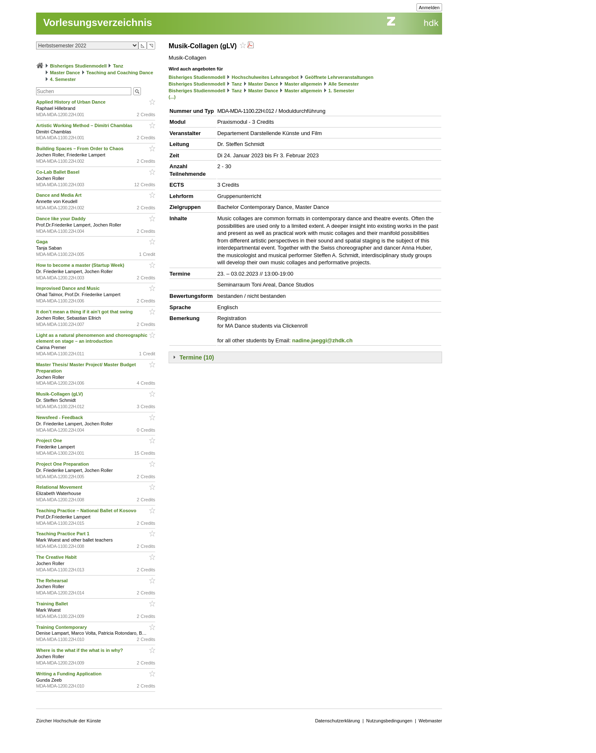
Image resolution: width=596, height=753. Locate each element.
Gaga (42, 241)
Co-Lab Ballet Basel (58, 172)
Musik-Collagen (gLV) (60, 393)
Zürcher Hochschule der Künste (68, 720)
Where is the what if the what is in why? (80, 650)
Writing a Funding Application (69, 673)
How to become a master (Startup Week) (80, 265)
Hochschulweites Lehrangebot (265, 77)
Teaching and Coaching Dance (119, 72)
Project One (49, 440)
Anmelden (429, 7)
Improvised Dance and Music (68, 288)
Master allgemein (303, 83)
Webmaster (430, 720)
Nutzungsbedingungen (389, 720)
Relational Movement (59, 487)
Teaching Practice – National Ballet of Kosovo (87, 510)
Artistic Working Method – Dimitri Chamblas (85, 125)
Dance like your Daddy (61, 218)
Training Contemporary (62, 627)
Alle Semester (343, 83)
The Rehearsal (52, 580)
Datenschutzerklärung (337, 720)
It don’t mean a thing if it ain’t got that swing (85, 311)
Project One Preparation (63, 463)
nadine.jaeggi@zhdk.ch (322, 340)
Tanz (118, 65)
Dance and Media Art (59, 195)
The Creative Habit (57, 557)
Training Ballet (52, 603)
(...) (172, 96)
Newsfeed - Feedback (60, 417)
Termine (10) (197, 357)
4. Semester (63, 79)
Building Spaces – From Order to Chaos (80, 148)
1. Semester (341, 90)
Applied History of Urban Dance (71, 101)
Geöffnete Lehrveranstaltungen (339, 77)
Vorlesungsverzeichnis (97, 22)
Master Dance (65, 72)
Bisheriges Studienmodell (78, 65)
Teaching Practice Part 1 (63, 533)
